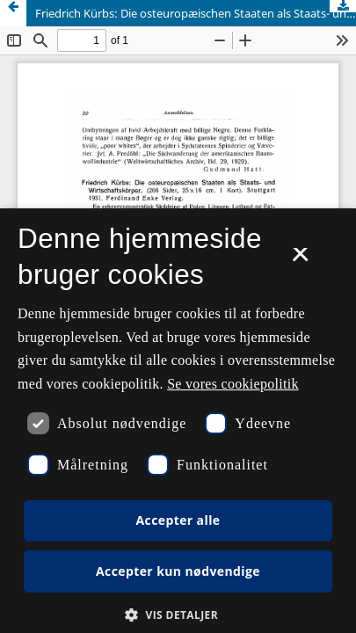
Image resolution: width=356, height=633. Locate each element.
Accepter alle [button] (177, 520)
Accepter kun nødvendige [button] (178, 571)
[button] (178, 615)
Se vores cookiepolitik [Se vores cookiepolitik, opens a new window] (233, 383)
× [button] (300, 260)
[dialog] (178, 420)
